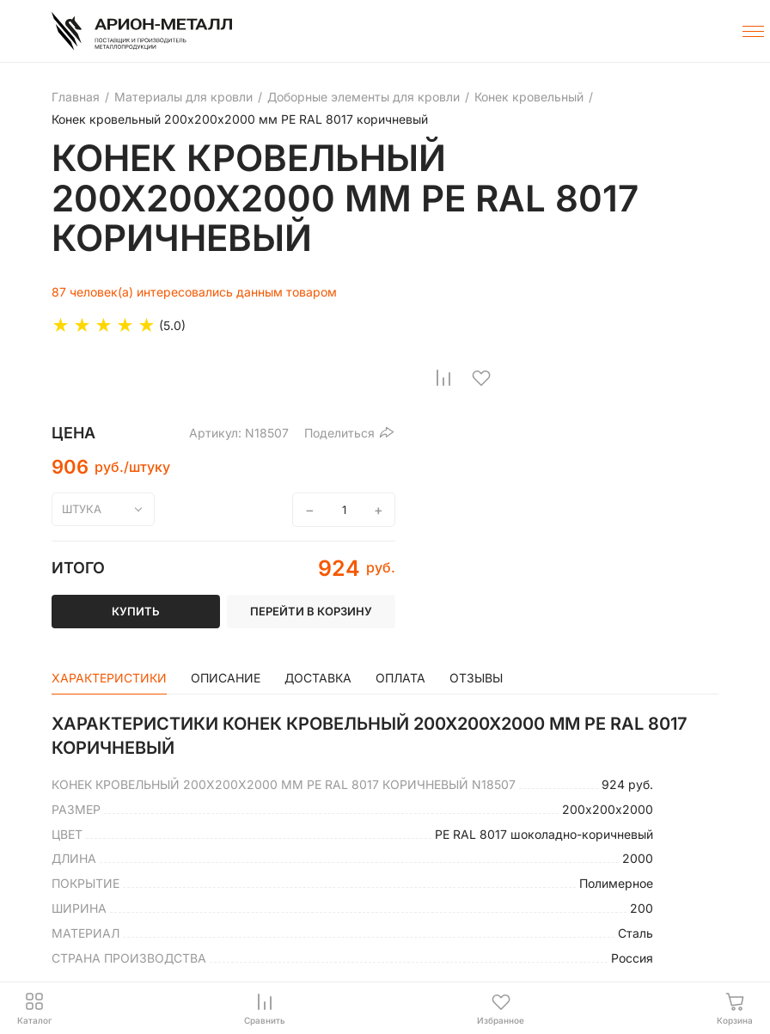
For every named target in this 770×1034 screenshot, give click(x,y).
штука (81, 509)
